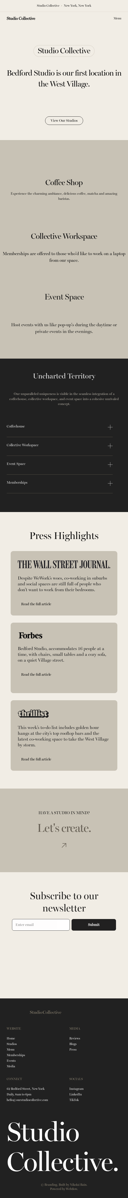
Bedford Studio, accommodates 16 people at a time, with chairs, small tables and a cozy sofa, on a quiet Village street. (62, 654)
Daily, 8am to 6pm (19, 1094)
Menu (10, 1049)
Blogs (73, 1044)
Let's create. (64, 828)
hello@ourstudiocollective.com (27, 1100)
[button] (117, 18)
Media (11, 1066)
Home (11, 1038)
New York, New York (77, 6)
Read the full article (36, 604)
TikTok (74, 1100)
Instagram (76, 1089)
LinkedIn (75, 1094)
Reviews (74, 1038)
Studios (12, 1044)
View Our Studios (64, 120)
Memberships (16, 1055)
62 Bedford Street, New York (25, 1089)
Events (11, 1061)
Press (73, 1049)
